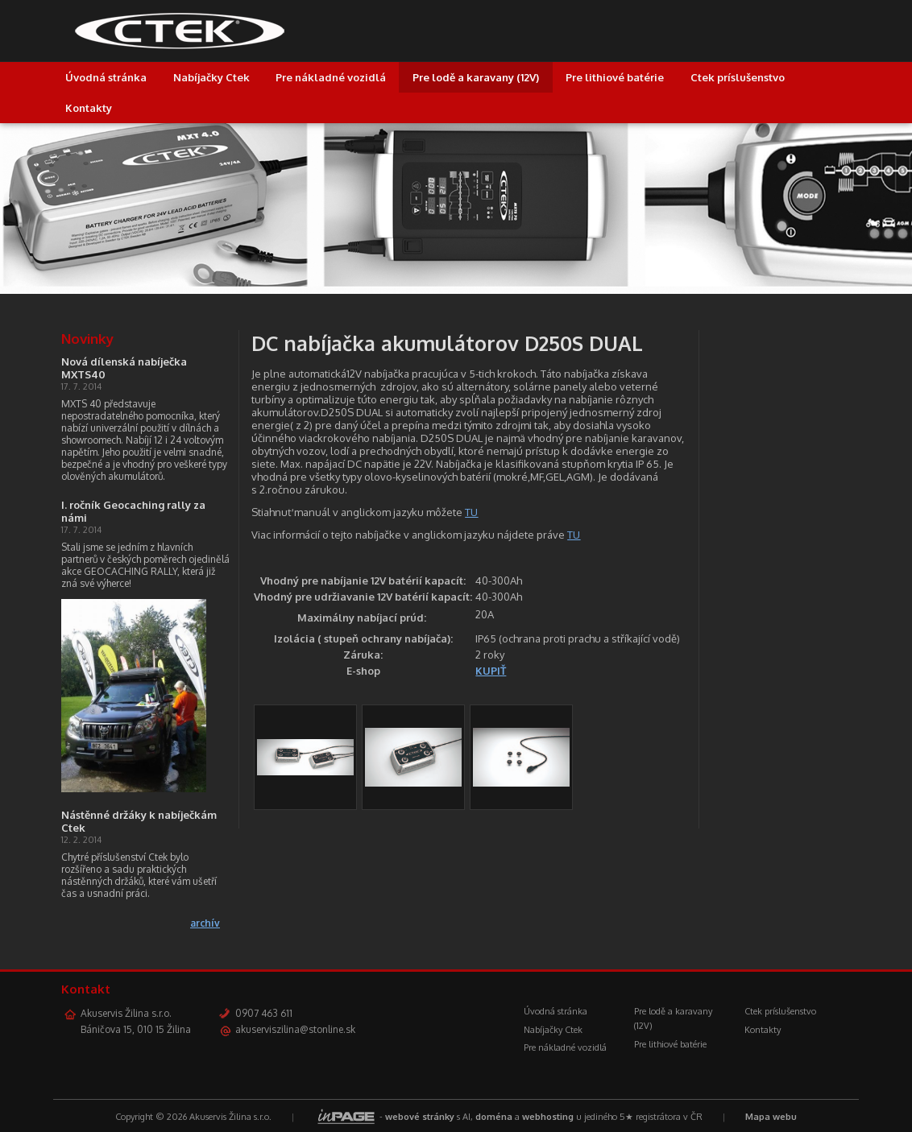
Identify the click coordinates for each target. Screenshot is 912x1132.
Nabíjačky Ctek (211, 77)
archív (205, 923)
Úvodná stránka (106, 77)
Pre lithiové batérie (615, 77)
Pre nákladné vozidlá (331, 77)
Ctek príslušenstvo (737, 77)
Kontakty (88, 107)
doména (493, 1116)
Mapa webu (771, 1116)
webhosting (548, 1116)
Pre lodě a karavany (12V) (475, 77)
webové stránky (419, 1116)
